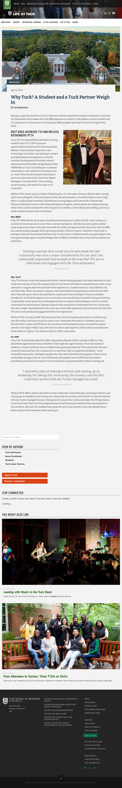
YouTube (95, 768)
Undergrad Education (37, 3)
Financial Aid (91, 706)
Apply (87, 699)
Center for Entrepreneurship (58, 710)
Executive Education (60, 3)
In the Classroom (50, 22)
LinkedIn (90, 768)
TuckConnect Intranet (95, 749)
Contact (88, 720)
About (17, 3)
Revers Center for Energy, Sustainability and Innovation (58, 724)
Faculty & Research (82, 3)
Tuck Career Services (15, 463)
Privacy (92, 783)
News (96, 3)
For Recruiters (92, 759)
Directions (90, 723)
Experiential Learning (31, 22)
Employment (90, 756)
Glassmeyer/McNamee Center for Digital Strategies (60, 705)
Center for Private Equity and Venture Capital (58, 718)
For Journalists (92, 763)
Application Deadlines (95, 709)
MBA (23, 3)
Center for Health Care (55, 714)
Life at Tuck (65, 22)
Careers (16, 22)
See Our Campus (92, 727)
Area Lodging (91, 730)
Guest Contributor (13, 456)
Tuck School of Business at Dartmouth (7, 4)
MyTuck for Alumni (94, 742)
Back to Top (61, 777)
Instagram (85, 768)
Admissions (6, 22)
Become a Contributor (14, 481)
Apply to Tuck (10, 475)
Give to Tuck (90, 736)
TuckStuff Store (92, 745)
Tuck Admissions (13, 452)
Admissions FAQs (92, 713)
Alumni (75, 22)
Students (9, 460)
